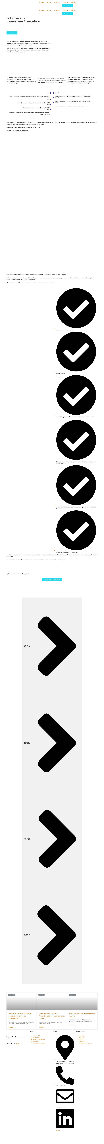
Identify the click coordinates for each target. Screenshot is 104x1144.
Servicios (41, 2)
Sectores (49, 2)
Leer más (11, 1027)
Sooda (17, 1043)
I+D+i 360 (65, 2)
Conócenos (57, 2)
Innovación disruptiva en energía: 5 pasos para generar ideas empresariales (20, 1016)
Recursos (73, 2)
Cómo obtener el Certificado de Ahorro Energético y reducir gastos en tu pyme (52, 1016)
